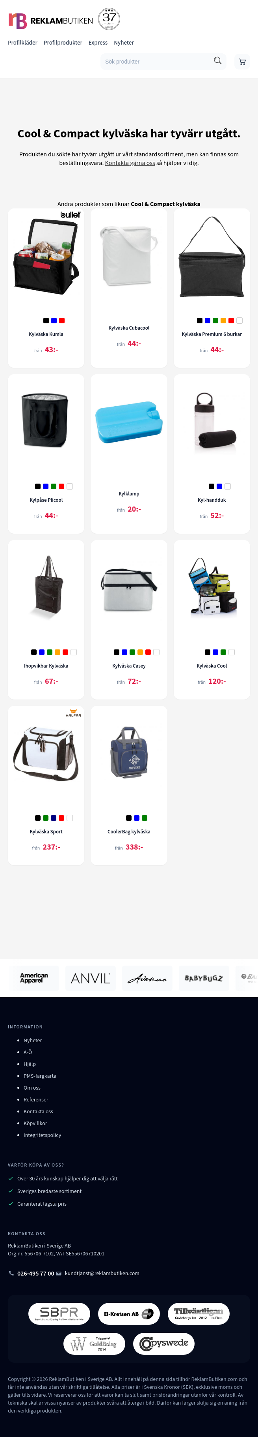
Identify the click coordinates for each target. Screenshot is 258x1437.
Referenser (36, 1100)
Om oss (32, 1088)
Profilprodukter (63, 43)
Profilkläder (22, 43)
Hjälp (30, 1064)
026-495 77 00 (31, 1273)
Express (98, 43)
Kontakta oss (38, 1112)
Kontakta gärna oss (130, 163)
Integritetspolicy (42, 1135)
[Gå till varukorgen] (242, 61)
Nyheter (124, 43)
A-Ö (28, 1052)
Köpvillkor (35, 1123)
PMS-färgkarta (40, 1076)
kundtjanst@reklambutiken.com (97, 1274)
